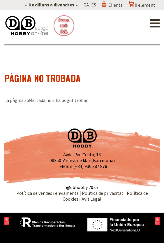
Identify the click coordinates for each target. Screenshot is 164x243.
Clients (115, 5)
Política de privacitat (103, 193)
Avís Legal (91, 199)
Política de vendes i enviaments (47, 193)
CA (86, 5)
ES (93, 5)
